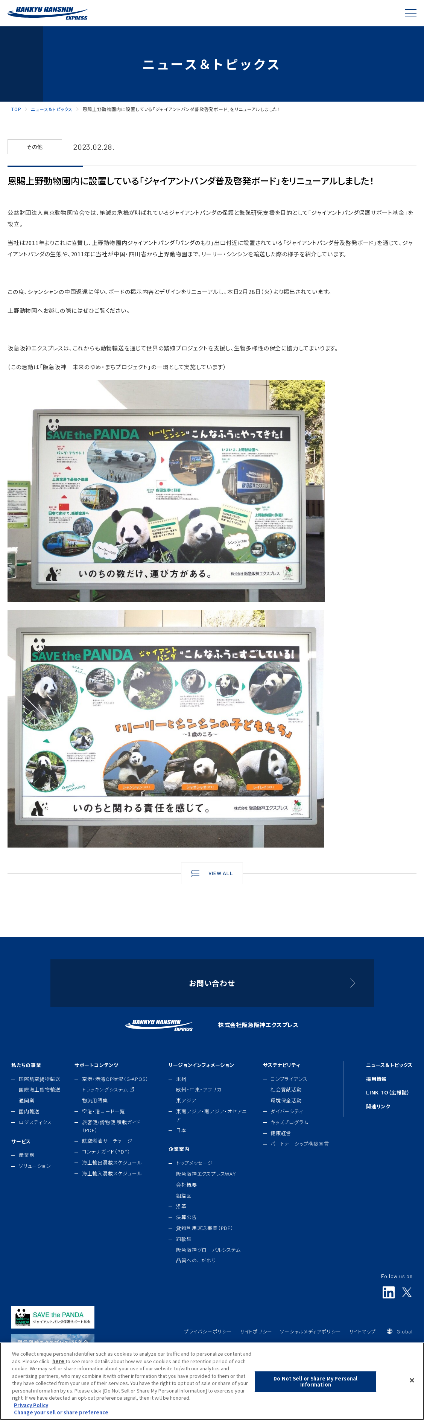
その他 (34, 147)
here (58, 1374)
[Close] (412, 1393)
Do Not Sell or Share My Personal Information (315, 1395)
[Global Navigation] (411, 13)
